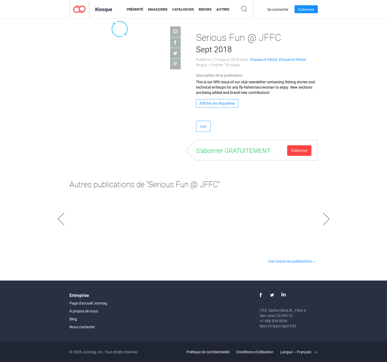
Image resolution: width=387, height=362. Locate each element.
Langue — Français (298, 351)
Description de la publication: (219, 75)
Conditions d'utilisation (254, 351)
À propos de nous (83, 310)
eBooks (205, 9)
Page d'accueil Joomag (88, 303)
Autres (222, 9)
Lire (203, 126)
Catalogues (183, 9)
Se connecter (277, 9)
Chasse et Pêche (263, 59)
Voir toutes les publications (290, 261)
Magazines (157, 9)
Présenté (135, 9)
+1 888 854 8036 (273, 320)
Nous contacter (82, 326)
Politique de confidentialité (208, 351)
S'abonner (306, 9)
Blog (73, 318)
